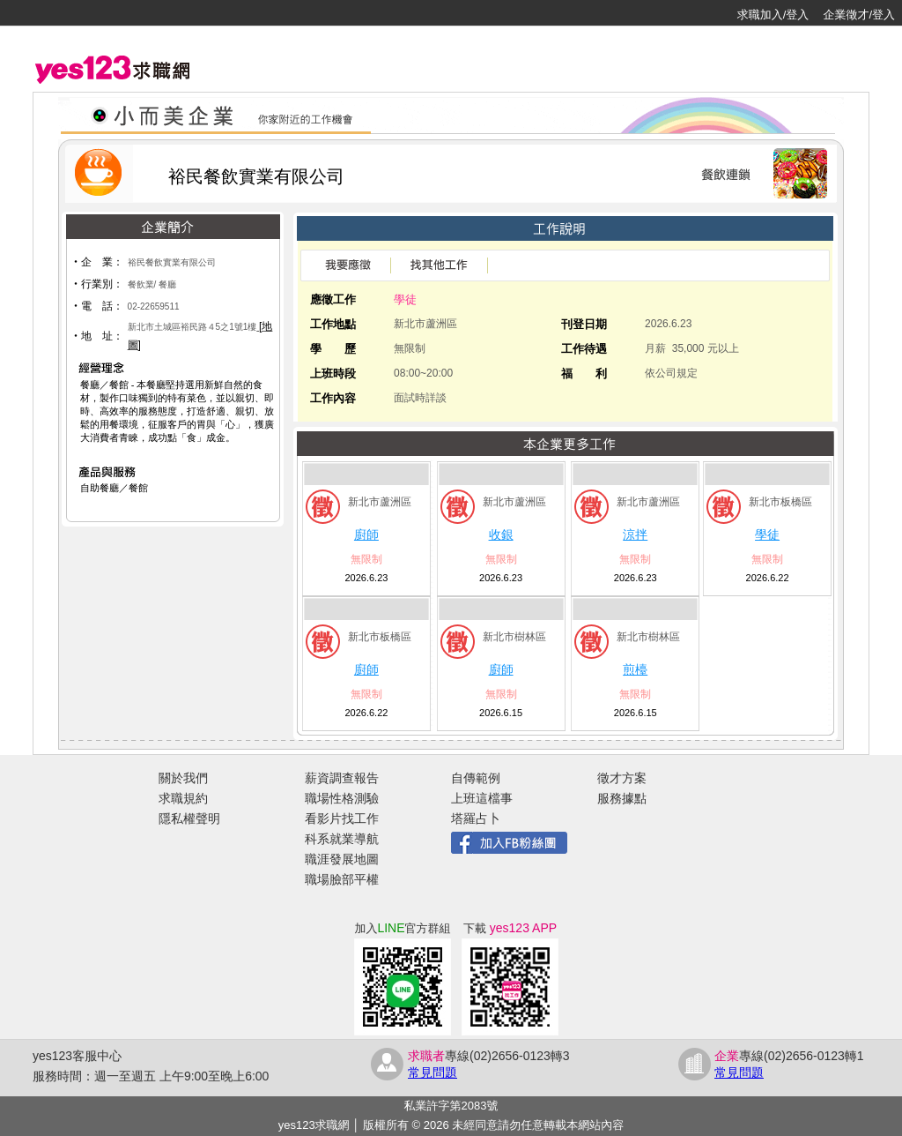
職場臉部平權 (342, 879)
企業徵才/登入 (859, 14)
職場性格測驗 (342, 798)
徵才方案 (622, 778)
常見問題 (432, 1072)
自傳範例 (475, 778)
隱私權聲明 (189, 818)
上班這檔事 (482, 798)
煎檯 (635, 669)
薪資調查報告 (342, 778)
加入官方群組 (402, 928)
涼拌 (635, 534)
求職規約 (183, 798)
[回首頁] (70, 13)
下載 (510, 928)
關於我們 (183, 778)
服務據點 (622, 798)
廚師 (366, 534)
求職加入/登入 (773, 14)
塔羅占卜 (475, 818)
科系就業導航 (342, 839)
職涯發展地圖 (342, 859)
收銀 (501, 534)
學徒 (767, 534)
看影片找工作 (342, 818)
